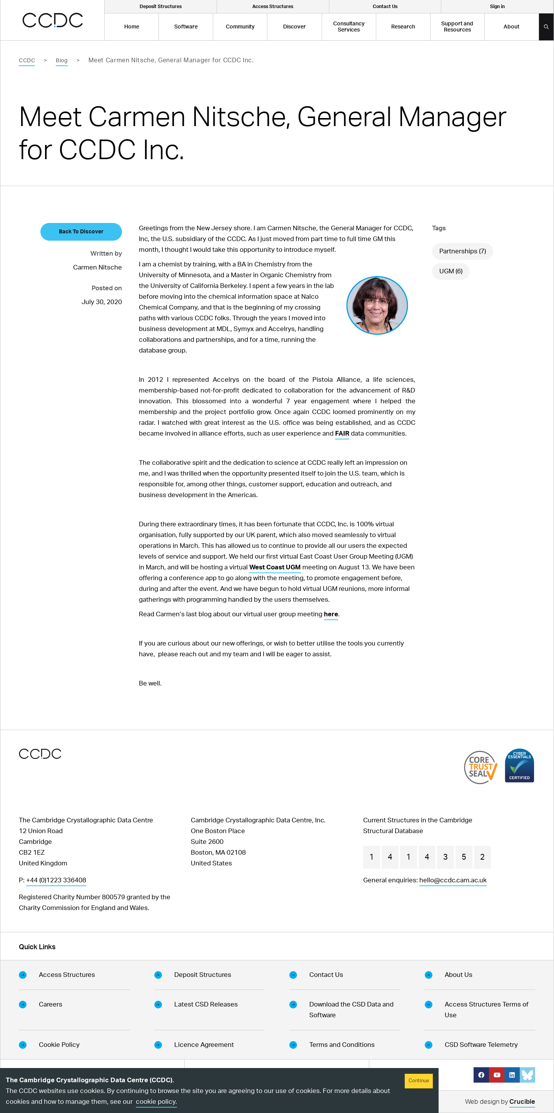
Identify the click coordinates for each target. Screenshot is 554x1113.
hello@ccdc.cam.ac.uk (453, 880)
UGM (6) (450, 271)
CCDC (27, 60)
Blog (61, 60)
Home (131, 27)
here (331, 614)
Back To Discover (81, 232)
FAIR (342, 433)
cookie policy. (156, 1101)
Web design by (500, 1102)
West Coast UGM (275, 567)
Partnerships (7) (462, 251)
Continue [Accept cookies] (419, 1080)
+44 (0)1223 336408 (56, 880)
